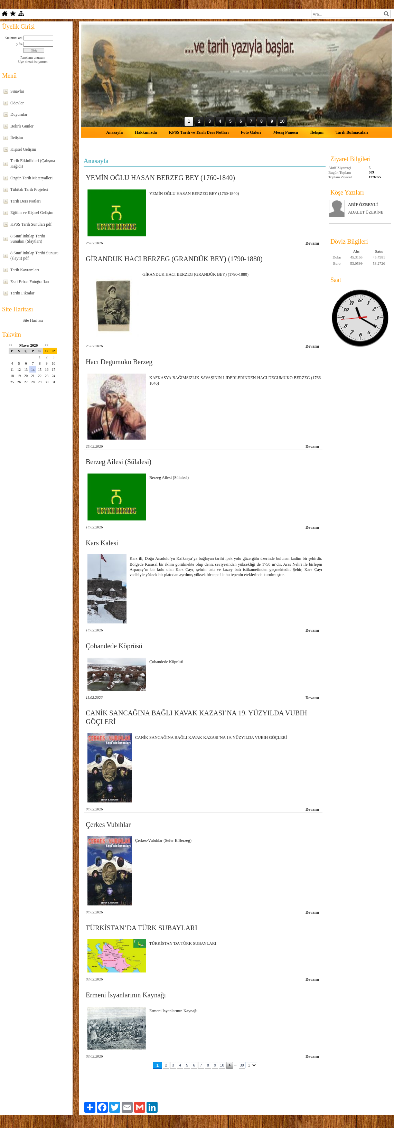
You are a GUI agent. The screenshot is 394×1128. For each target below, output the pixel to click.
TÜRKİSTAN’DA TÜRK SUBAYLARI (141, 928)
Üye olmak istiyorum (33, 62)
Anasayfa (114, 132)
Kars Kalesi (102, 543)
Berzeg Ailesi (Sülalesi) (118, 462)
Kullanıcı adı (13, 38)
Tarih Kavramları (24, 269)
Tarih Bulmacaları (352, 132)
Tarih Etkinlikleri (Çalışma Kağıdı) (32, 163)
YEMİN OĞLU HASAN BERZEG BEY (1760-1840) (160, 177)
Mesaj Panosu (285, 132)
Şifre (19, 44)
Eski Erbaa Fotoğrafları (29, 281)
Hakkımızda (146, 132)
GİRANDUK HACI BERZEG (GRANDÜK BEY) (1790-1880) (174, 259)
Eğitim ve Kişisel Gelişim (31, 212)
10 (222, 1065)
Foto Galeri (251, 132)
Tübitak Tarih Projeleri (29, 189)
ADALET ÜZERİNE (365, 212)
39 (242, 1065)
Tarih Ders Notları (25, 201)
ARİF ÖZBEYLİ (363, 204)
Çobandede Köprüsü (114, 646)
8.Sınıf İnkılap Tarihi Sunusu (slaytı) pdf (34, 256)
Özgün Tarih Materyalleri (31, 178)
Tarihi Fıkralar (22, 293)
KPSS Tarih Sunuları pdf (30, 224)
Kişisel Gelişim (23, 149)
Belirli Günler (22, 126)
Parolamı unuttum (32, 57)
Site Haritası (32, 320)
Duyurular (18, 114)
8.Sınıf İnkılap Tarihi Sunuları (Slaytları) (27, 239)
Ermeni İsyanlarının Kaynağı (126, 995)
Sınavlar (17, 91)
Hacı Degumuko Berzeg (119, 362)
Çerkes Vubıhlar (108, 824)
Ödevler (17, 103)
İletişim (16, 137)
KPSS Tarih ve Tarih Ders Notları (199, 132)
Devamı (312, 243)
